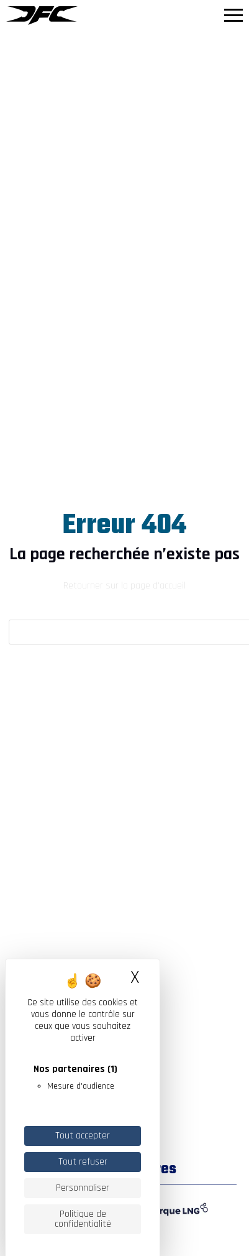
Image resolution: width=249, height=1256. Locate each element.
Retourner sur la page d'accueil (124, 585)
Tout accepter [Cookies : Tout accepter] (82, 1135)
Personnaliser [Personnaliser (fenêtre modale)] (82, 1187)
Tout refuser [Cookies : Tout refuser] (82, 1161)
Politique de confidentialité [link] (83, 1218)
